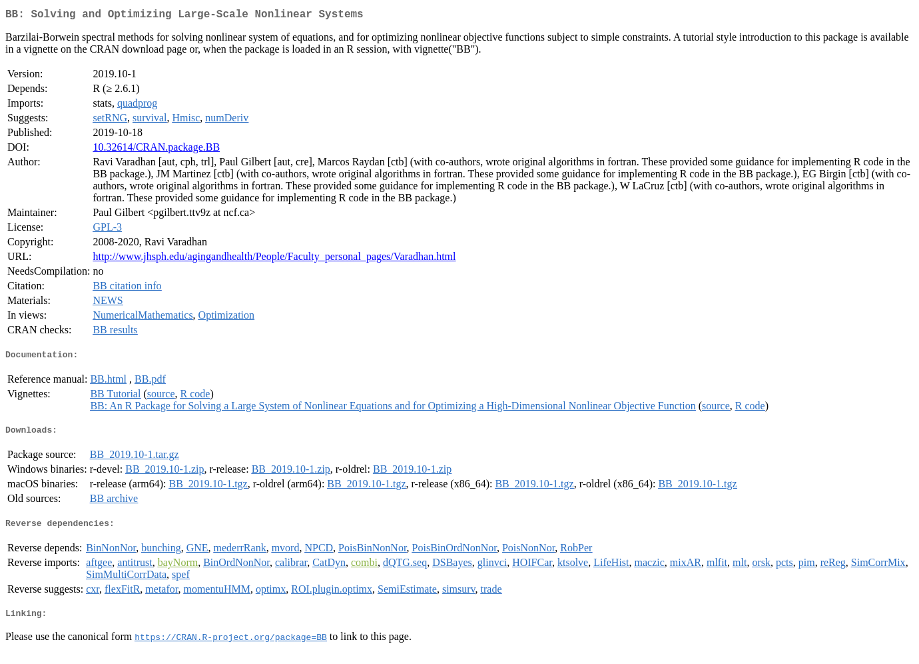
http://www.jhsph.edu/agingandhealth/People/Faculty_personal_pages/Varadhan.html (274, 259)
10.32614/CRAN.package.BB (156, 149)
